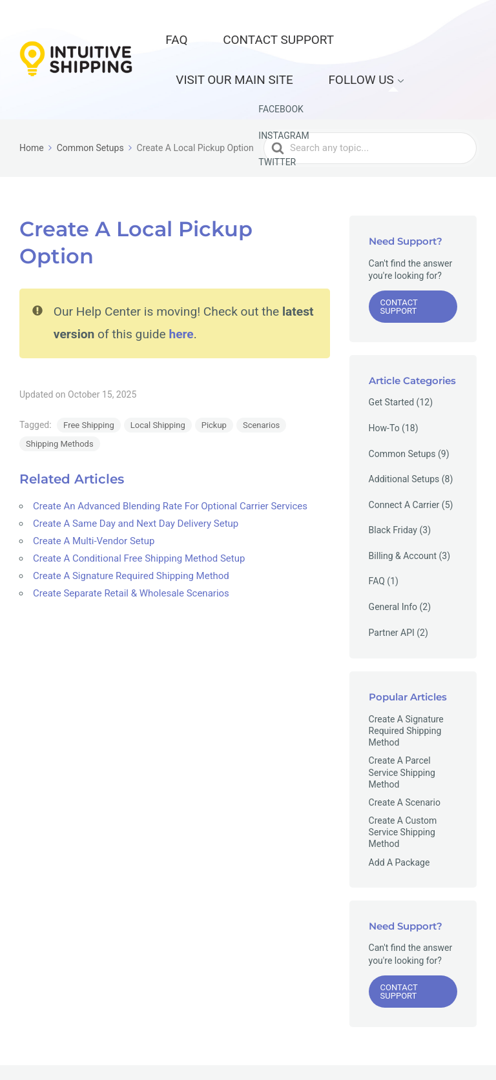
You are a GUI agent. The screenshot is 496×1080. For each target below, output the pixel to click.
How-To (384, 387)
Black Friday (393, 489)
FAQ (167, 29)
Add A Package (399, 822)
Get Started (392, 361)
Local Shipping (157, 384)
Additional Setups (404, 438)
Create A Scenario (404, 762)
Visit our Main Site (351, 29)
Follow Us (194, 49)
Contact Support (240, 29)
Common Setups (402, 412)
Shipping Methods (60, 403)
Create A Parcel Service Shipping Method (402, 731)
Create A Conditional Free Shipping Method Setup (139, 518)
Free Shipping (88, 384)
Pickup (214, 384)
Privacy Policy (436, 1052)
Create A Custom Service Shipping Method (403, 791)
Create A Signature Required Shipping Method (131, 535)
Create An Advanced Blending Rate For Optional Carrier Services (170, 465)
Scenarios (261, 384)
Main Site (376, 1052)
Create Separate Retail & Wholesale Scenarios (131, 552)
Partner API (392, 592)
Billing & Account (403, 515)
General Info (393, 566)
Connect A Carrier (404, 464)
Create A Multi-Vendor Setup (93, 500)
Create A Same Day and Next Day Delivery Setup (135, 483)
